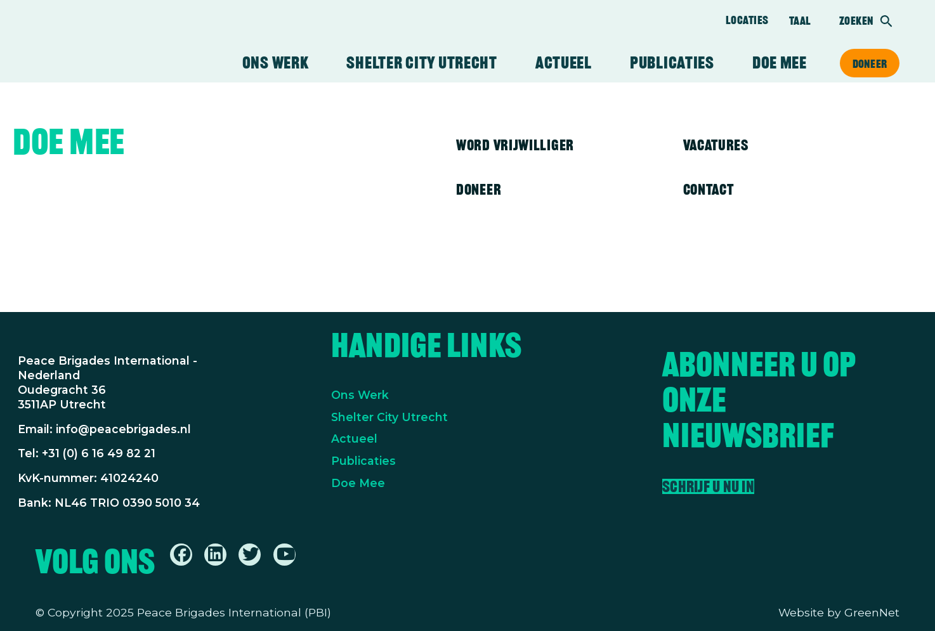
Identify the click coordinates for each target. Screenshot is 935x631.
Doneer (870, 63)
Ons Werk (360, 394)
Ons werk (275, 63)
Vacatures (716, 145)
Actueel (563, 63)
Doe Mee (358, 483)
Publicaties (672, 63)
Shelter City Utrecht (421, 63)
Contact (708, 189)
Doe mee (779, 63)
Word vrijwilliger (515, 145)
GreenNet (871, 612)
